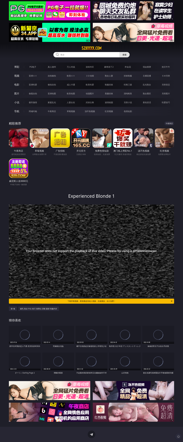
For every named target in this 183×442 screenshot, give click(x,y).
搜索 (125, 54)
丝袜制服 (128, 75)
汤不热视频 (90, 111)
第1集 (13, 308)
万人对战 (71, 66)
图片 (16, 93)
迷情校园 (109, 102)
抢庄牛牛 (166, 66)
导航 (16, 111)
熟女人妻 (109, 75)
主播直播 (147, 75)
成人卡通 (71, 84)
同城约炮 (33, 111)
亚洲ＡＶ (33, 75)
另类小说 (128, 102)
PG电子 (32, 66)
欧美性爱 (90, 84)
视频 (16, 75)
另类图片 (166, 93)
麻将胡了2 (108, 66)
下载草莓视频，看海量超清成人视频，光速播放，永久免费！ (120, 301)
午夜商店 (52, 111)
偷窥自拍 (33, 93)
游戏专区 (90, 66)
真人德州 (52, 66)
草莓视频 (71, 111)
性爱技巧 (166, 102)
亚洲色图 (52, 93)
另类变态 (166, 84)
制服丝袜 (109, 84)
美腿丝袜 (109, 93)
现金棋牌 (147, 66)
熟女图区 (147, 93)
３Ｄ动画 (90, 75)
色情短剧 (128, 111)
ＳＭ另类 (166, 75)
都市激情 (33, 102)
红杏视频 (109, 111)
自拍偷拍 (52, 75)
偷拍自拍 (52, 84)
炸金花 (128, 66)
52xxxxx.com (92, 48)
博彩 (16, 67)
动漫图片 (90, 93)
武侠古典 (90, 102)
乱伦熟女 (147, 84)
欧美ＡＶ (71, 75)
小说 (16, 102)
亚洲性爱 (33, 84)
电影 (16, 84)
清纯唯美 (128, 93)
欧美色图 (71, 93)
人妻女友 (71, 102)
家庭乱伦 (52, 102)
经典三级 (128, 84)
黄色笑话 (147, 102)
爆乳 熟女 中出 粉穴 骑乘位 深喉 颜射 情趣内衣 (38, 308)
